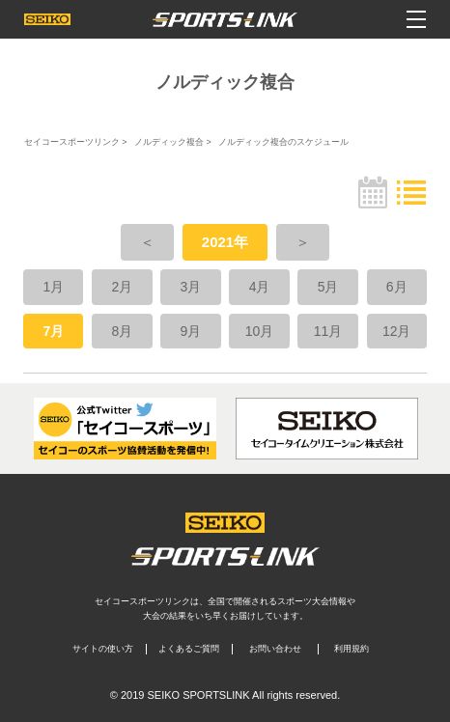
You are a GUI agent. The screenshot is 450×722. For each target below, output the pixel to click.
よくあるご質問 (188, 648)
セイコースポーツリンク (72, 142)
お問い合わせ (275, 648)
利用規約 (351, 648)
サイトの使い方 (102, 648)
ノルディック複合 (169, 142)
